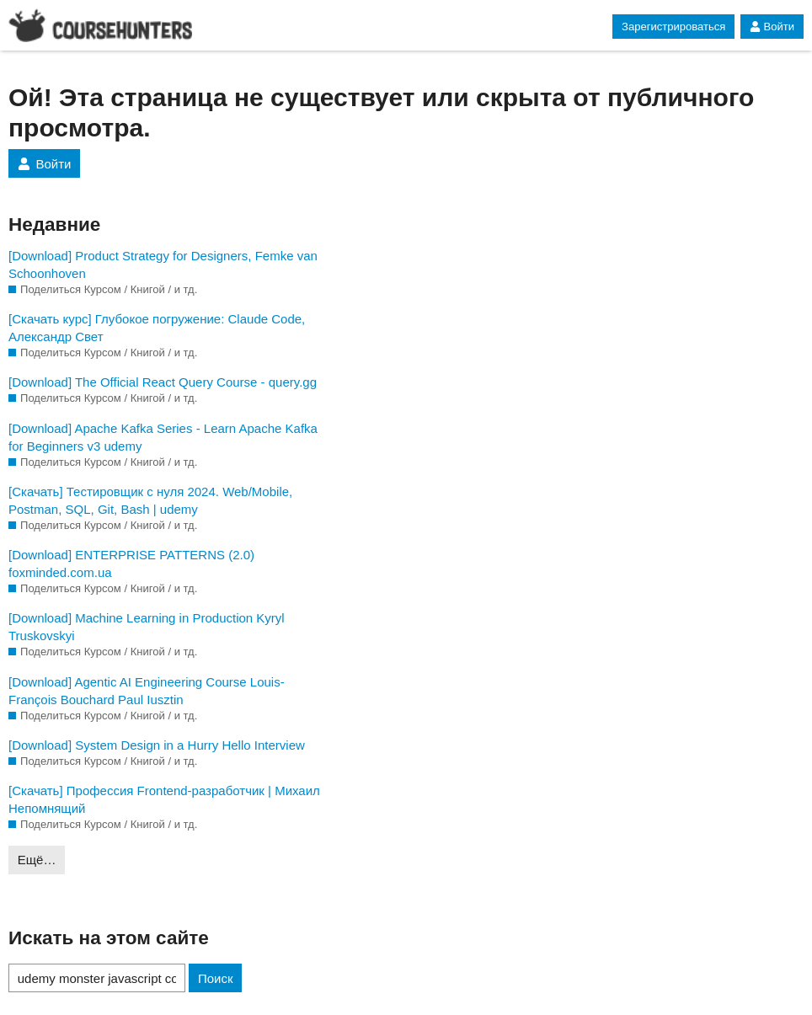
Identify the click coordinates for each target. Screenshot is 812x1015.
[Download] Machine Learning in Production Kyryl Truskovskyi (146, 627)
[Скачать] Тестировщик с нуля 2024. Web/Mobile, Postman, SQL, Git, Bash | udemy (150, 500)
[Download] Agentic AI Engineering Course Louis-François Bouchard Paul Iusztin (146, 691)
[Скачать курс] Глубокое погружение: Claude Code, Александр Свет (156, 328)
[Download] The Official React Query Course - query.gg (162, 382)
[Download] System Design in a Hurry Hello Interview (156, 745)
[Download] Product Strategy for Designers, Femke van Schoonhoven (163, 264)
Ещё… (37, 859)
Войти (772, 26)
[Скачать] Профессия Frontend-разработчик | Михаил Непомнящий (164, 799)
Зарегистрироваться (673, 26)
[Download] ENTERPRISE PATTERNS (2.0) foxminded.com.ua (131, 564)
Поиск (215, 978)
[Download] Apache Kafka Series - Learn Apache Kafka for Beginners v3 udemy (163, 437)
